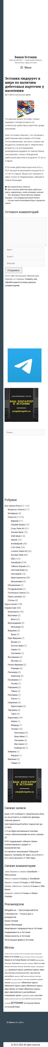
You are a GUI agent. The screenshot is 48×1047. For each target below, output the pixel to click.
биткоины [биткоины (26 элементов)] (14, 966)
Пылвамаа (13, 679)
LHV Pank (15, 547)
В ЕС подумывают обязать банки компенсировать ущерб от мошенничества (21, 844)
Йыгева (14, 660)
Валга (14, 619)
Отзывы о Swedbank (29, 878)
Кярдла (14, 755)
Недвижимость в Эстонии (17, 932)
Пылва (14, 683)
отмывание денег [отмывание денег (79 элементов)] (13, 995)
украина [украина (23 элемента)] (7, 999)
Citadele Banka (18, 524)
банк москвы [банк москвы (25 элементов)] (39, 960)
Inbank (14, 539)
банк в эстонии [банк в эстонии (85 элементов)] (12, 956)
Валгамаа (12, 615)
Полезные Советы (17, 592)
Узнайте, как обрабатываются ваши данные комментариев (21, 282)
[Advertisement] (24, 31)
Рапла (14, 698)
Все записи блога (15, 187)
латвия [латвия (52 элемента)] (7, 983)
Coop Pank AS (17, 528)
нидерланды (16, 192)
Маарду (15, 725)
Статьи (11, 600)
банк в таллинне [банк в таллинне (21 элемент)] (25, 954)
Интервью (13, 513)
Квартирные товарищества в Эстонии (23, 928)
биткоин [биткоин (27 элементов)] (7, 966)
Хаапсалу (15, 676)
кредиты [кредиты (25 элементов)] (40, 979)
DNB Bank (16, 536)
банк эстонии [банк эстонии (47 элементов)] (39, 963)
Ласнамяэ (19, 740)
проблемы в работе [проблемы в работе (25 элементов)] (28, 995)
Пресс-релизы (15, 596)
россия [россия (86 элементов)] (38, 995)
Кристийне (19, 736)
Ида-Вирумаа (14, 638)
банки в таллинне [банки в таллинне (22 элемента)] (25, 957)
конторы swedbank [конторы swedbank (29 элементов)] (30, 979)
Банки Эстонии (26, 57)
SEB (13, 558)
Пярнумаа (13, 687)
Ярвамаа (12, 759)
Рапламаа (12, 695)
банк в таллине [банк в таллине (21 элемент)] (14, 954)
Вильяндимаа (14, 623)
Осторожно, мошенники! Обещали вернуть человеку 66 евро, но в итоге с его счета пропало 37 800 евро (24, 854)
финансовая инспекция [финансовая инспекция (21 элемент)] (17, 999)
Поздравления (15, 589)
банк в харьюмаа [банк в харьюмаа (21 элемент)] (36, 954)
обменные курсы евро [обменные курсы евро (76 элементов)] (15, 985)
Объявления (14, 585)
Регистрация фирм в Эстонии (19, 939)
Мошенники (17, 581)
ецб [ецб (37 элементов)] (22, 976)
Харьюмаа (13, 717)
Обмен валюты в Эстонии (17, 936)
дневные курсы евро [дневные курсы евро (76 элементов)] (34, 969)
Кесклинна (19, 732)
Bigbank (14, 521)
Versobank (16, 574)
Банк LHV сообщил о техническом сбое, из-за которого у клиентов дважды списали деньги (24, 817)
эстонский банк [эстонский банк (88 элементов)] (12, 1006)
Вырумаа (12, 630)
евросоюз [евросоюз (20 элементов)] (17, 976)
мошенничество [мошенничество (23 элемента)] (16, 983)
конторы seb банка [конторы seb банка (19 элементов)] (17, 979)
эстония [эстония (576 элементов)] (17, 1003)
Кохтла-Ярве (17, 645)
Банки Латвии (11, 921)
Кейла (14, 721)
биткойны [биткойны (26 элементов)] (27, 966)
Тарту (13, 713)
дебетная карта (26, 189)
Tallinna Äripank (18, 566)
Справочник (10, 608)
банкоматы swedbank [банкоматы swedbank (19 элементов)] (27, 963)
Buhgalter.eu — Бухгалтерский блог (22, 910)
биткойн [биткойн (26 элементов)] (20, 966)
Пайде (14, 763)
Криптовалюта (18, 577)
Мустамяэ (19, 744)
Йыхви (14, 642)
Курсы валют (11, 604)
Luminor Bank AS (19, 551)
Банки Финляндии (13, 924)
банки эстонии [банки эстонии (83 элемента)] (28, 960)
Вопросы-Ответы (16, 509)
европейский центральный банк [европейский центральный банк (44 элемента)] (17, 973)
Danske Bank (17, 532)
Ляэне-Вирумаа (15, 664)
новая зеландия (29, 192)
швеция (40, 192)
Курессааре (17, 706)
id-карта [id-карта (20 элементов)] (7, 954)
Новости (26, 187)
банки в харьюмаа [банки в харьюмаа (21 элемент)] (37, 957)
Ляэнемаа (12, 672)
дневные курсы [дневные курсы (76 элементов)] (16, 969)
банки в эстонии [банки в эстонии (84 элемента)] (12, 960)
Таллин (14, 729)
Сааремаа (12, 702)
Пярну (14, 691)
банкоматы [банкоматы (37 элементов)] (16, 963)
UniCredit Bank (18, 570)
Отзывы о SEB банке (30, 882)
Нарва (14, 649)
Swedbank (16, 562)
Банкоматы (13, 611)
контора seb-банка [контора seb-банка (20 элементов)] (29, 976)
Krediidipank (17, 543)
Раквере (15, 668)
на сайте (15, 1022)
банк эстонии (13, 189)
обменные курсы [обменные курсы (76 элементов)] (30, 982)
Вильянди (16, 627)
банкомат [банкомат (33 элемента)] (8, 963)
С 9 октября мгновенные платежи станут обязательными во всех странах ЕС (24, 834)
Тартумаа (12, 710)
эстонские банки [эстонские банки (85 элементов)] (32, 1003)
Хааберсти (19, 748)
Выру (13, 634)
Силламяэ (16, 653)
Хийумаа (12, 751)
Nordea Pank (17, 555)
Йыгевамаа (13, 657)
